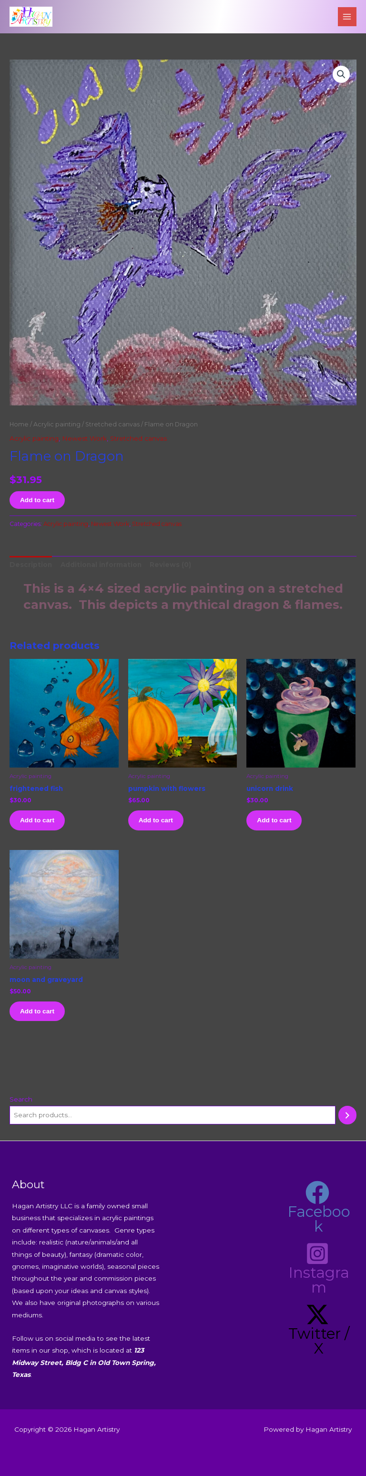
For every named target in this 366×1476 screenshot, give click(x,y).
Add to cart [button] (37, 820)
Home (19, 424)
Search (21, 1099)
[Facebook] (318, 1207)
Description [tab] (31, 564)
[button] (341, 74)
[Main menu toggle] (347, 16)
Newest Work (84, 438)
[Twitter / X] (318, 1329)
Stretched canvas (112, 424)
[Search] (347, 1115)
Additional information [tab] (101, 564)
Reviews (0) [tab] (170, 564)
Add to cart (37, 500)
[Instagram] (318, 1268)
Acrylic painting (57, 424)
